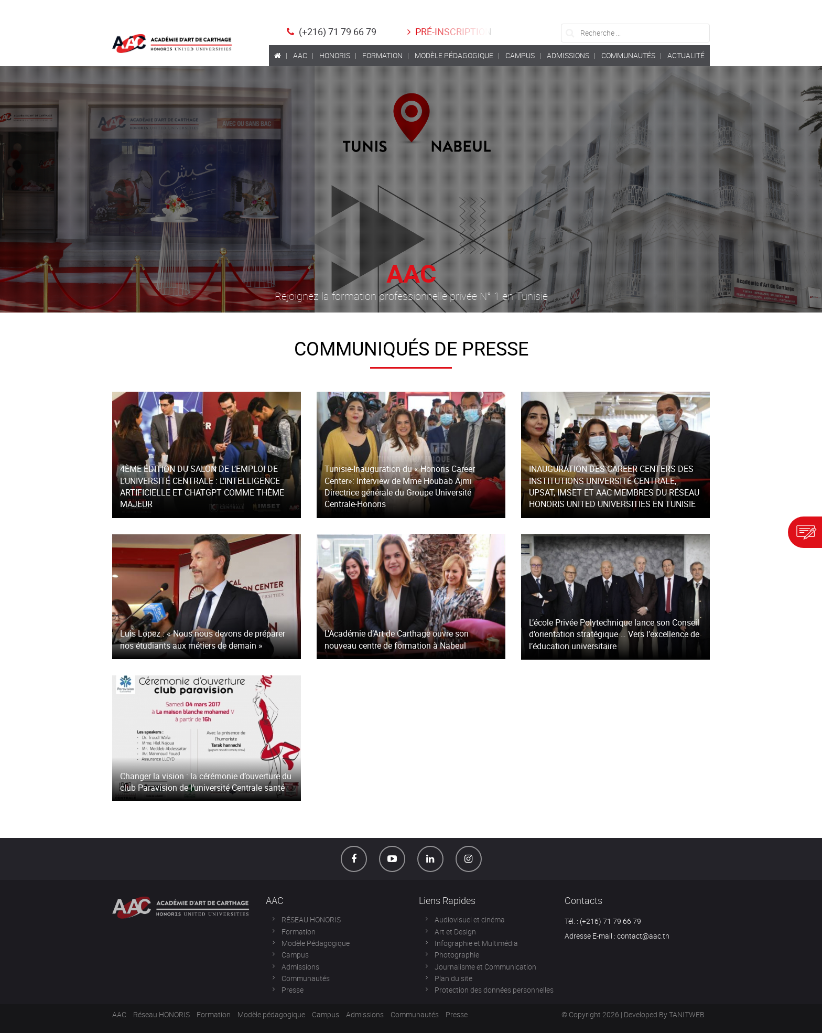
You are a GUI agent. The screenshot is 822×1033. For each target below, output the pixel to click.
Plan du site (453, 978)
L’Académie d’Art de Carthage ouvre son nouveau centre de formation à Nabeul (397, 639)
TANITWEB (687, 1014)
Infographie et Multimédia (476, 943)
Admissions (300, 967)
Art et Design (455, 932)
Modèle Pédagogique (316, 943)
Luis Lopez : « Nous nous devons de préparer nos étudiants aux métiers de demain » (202, 639)
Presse (293, 990)
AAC (119, 1014)
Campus (295, 955)
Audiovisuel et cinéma (470, 919)
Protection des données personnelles (494, 990)
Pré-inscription (448, 31)
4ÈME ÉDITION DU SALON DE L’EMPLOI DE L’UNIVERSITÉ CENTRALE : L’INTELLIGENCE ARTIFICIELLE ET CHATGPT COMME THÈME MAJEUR (202, 486)
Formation (299, 932)
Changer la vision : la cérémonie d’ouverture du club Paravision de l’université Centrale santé (205, 781)
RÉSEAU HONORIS (311, 919)
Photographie (457, 955)
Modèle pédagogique (271, 1014)
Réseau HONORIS (161, 1014)
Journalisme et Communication (485, 967)
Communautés (306, 978)
